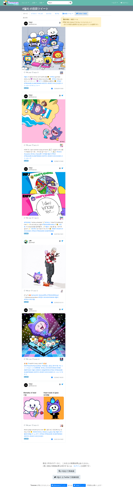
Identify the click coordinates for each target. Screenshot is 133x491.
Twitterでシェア (79, 485)
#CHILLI (33, 154)
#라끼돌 (32, 299)
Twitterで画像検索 (66, 477)
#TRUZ (52, 77)
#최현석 (40, 297)
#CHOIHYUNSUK (49, 297)
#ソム (33, 434)
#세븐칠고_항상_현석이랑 (50, 366)
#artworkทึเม (43, 295)
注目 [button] (41, 3)
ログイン (124, 3)
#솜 (54, 432)
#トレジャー (36, 85)
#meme (59, 152)
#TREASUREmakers (48, 224)
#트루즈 (44, 83)
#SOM (35, 432)
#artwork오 (34, 295)
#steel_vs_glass (48, 432)
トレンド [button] (25, 3)
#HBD (59, 368)
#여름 (45, 154)
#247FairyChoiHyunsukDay (32, 366)
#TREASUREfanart (53, 295)
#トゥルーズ (58, 372)
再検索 (66, 471)
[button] (68, 14)
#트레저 (50, 83)
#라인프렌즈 (57, 83)
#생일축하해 (46, 370)
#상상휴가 (39, 154)
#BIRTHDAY (27, 370)
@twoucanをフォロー (59, 485)
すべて (25, 14)
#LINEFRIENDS (37, 83)
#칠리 (26, 77)
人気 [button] (33, 3)
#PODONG (27, 222)
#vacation (27, 154)
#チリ (40, 81)
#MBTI (54, 229)
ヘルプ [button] (114, 3)
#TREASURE (28, 83)
